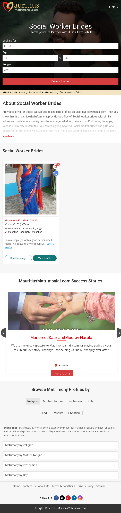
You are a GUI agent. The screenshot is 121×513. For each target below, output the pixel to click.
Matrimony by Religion (60, 445)
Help (113, 7)
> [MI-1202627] (30, 188)
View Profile (44, 258)
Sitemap (101, 486)
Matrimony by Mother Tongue (60, 455)
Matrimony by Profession (60, 465)
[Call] (56, 173)
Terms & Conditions (63, 486)
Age (5, 52)
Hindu (44, 413)
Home (16, 486)
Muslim (58, 413)
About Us (43, 486)
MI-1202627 (30, 220)
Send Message (18, 258)
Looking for (9, 40)
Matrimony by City (60, 475)
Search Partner (60, 81)
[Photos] (56, 166)
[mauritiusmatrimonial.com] (21, 7)
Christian (74, 413)
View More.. (9, 136)
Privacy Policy (85, 486)
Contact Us (29, 486)
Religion (7, 64)
